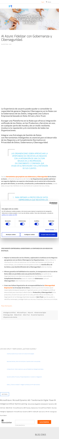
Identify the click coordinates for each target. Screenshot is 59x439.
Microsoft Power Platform (44, 408)
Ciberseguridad (8, 315)
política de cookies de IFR (9, 215)
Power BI (52, 400)
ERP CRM (47, 411)
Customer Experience (38, 315)
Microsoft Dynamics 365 (21, 400)
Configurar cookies (29, 234)
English (42, 2)
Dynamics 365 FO (27, 411)
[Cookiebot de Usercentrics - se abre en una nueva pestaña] (50, 203)
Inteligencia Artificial (10, 312)
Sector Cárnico (42, 411)
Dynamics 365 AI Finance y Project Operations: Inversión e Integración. (24, 377)
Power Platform (3, 415)
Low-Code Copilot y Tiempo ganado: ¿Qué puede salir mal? (18, 349)
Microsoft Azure (22, 312)
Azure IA (31, 312)
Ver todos (4, 394)
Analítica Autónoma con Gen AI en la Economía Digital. (20, 353)
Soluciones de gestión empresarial (38, 404)
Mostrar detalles (49, 229)
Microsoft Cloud (18, 411)
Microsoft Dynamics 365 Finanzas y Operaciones (25, 408)
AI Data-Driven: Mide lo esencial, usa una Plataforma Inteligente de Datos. (25, 369)
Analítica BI (35, 411)
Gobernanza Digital (40, 312)
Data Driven (18, 315)
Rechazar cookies (11, 234)
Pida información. (6, 306)
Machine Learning (21, 404)
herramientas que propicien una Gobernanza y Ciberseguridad (27, 176)
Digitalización (10, 411)
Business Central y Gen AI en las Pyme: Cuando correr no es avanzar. (24, 361)
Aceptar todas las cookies (48, 234)
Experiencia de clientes (10, 317)
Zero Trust (27, 315)
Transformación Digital (39, 400)
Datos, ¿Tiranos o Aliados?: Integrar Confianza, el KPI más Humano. (23, 384)
